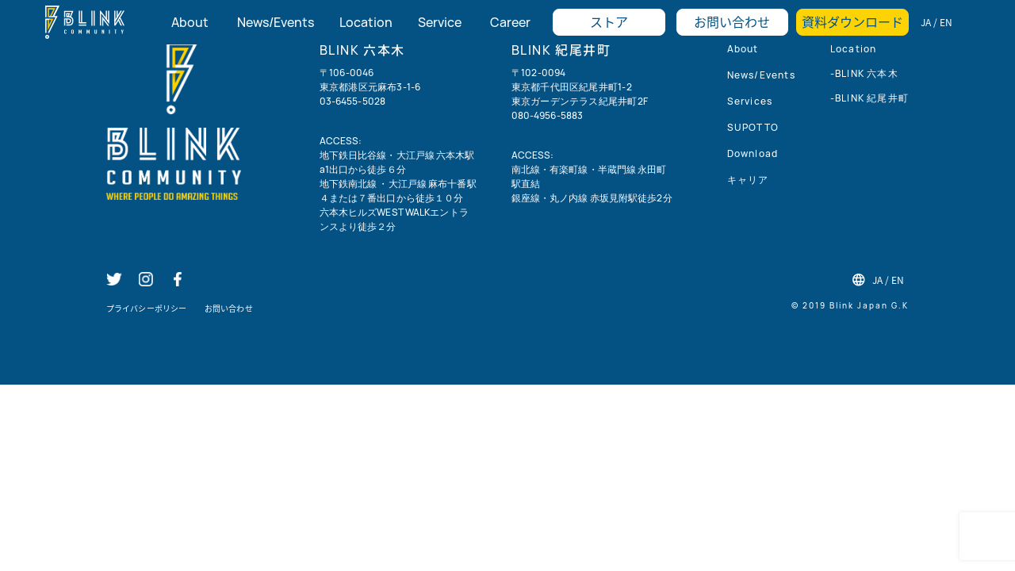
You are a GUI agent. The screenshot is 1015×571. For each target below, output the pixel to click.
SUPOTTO (753, 127)
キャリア (748, 179)
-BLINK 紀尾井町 (869, 98)
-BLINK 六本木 (864, 73)
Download (753, 153)
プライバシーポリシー (146, 308)
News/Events (761, 75)
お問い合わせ (732, 21)
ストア (609, 21)
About (743, 49)
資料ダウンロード (852, 21)
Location (853, 49)
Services (750, 101)
